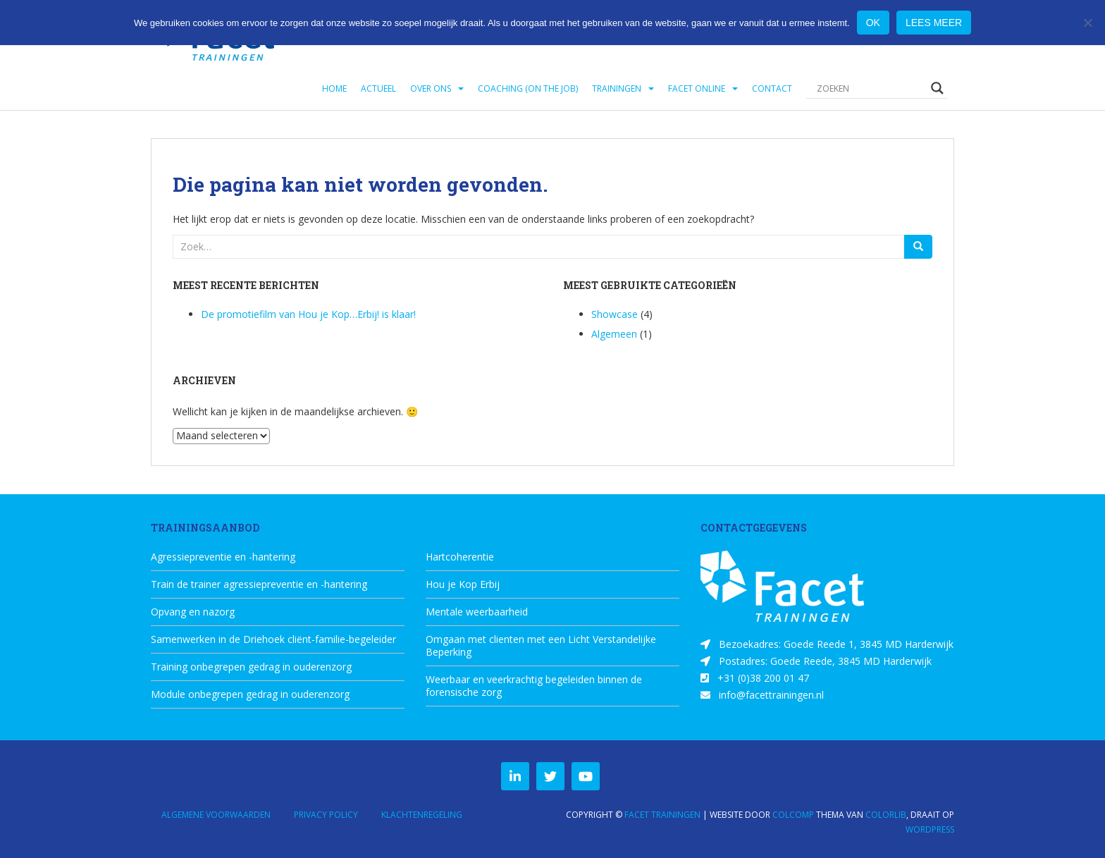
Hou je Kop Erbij (463, 584)
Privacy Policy (326, 815)
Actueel (378, 88)
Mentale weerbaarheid (477, 612)
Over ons (430, 88)
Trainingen (616, 88)
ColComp (793, 815)
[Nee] (1087, 23)
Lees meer (934, 22)
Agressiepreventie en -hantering (223, 557)
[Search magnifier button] (937, 88)
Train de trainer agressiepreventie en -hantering (259, 584)
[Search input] (870, 88)
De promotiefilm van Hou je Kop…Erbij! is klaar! (308, 314)
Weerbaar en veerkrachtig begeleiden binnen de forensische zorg (534, 686)
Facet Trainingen (662, 815)
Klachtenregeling (421, 815)
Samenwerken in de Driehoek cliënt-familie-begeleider (273, 639)
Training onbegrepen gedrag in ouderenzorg (251, 667)
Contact (772, 88)
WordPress (930, 829)
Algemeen (614, 334)
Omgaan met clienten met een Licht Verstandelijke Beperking (541, 645)
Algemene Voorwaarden (216, 815)
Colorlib (885, 815)
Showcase (614, 314)
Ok (873, 22)
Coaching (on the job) (528, 88)
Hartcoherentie (460, 557)
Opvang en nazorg (193, 612)
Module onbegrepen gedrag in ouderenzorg (250, 694)
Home (334, 88)
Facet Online (696, 88)
